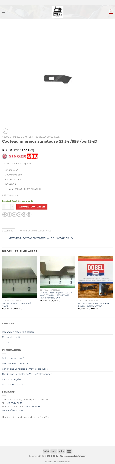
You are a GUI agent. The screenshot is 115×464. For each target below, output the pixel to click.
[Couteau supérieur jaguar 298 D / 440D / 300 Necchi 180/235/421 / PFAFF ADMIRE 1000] (57, 272)
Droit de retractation (13, 384)
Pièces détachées (23, 137)
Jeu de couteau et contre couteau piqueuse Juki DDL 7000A (94, 304)
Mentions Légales (11, 379)
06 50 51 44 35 (32, 406)
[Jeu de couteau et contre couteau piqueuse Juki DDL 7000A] (95, 277)
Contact (6, 342)
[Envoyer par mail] (19, 214)
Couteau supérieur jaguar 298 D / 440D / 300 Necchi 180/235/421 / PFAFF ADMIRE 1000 (56, 295)
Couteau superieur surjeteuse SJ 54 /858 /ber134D (40, 237)
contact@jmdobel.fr (13, 410)
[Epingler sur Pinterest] (24, 214)
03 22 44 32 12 (14, 403)
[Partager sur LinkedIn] (29, 214)
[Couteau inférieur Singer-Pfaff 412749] (19, 277)
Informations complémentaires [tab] (34, 231)
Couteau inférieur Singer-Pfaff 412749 (16, 304)
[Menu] (3, 11)
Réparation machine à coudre (18, 332)
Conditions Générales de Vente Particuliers (25, 369)
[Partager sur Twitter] (14, 214)
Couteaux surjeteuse (47, 137)
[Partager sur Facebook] (9, 214)
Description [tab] (8, 231)
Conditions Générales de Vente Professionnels (27, 374)
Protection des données (15, 363)
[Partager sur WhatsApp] (4, 214)
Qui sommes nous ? (13, 358)
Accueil (6, 137)
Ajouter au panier (32, 206)
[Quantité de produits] (8, 207)
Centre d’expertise (12, 337)
